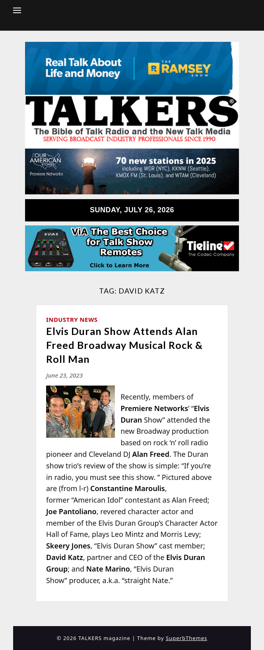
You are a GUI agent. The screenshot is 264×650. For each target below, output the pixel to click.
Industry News (72, 319)
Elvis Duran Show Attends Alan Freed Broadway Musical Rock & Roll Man (124, 345)
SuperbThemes (186, 638)
